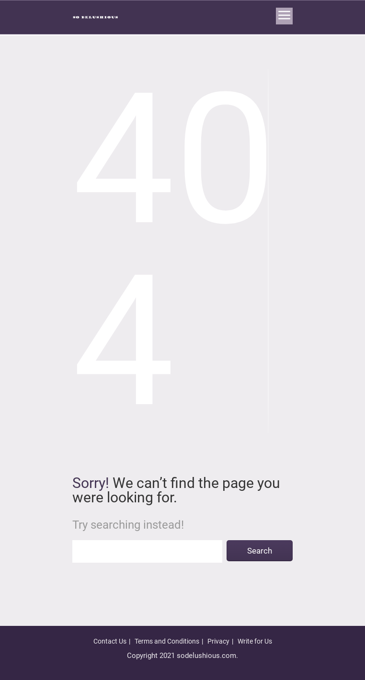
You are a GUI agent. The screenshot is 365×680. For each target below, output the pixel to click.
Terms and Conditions (167, 641)
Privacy (218, 641)
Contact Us (109, 641)
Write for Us (255, 641)
